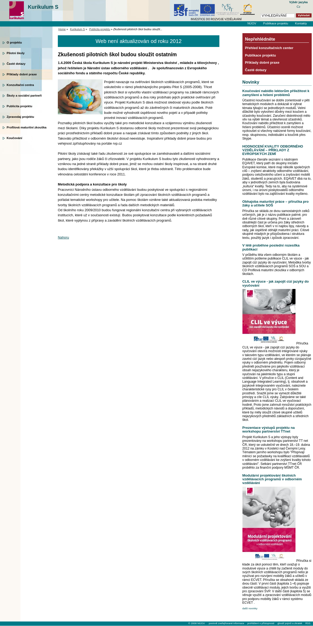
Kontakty (301, 23)
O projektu (14, 42)
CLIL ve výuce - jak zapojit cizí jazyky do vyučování (275, 283)
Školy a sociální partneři (24, 95)
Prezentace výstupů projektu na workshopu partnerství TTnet (268, 429)
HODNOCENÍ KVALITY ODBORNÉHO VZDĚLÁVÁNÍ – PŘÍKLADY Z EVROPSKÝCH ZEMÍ (272, 150)
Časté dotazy (16, 63)
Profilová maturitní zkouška (26, 127)
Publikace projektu (275, 23)
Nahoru (63, 237)
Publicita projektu (19, 106)
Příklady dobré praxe (22, 74)
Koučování (14, 138)
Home (62, 29)
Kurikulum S (43, 7)
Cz (298, 6)
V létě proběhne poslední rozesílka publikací (271, 247)
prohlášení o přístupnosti (260, 623)
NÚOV (251, 23)
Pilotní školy (16, 53)
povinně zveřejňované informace (226, 623)
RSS (307, 623)
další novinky (250, 608)
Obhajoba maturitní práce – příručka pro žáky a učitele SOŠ (275, 203)
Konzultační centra (20, 85)
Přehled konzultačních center (269, 48)
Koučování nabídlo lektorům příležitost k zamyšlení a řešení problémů (276, 93)
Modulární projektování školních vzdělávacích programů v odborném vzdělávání (272, 479)
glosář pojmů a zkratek (289, 623)
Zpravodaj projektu (20, 116)
